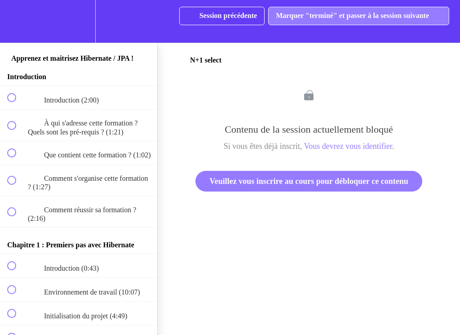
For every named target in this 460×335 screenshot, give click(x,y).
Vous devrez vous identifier (348, 146)
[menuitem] (78, 21)
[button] (16, 21)
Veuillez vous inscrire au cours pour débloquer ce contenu (308, 181)
